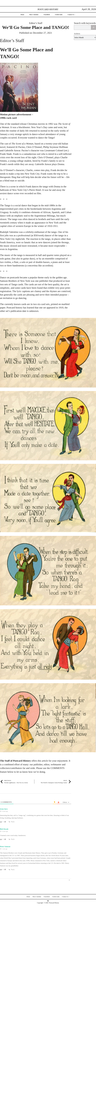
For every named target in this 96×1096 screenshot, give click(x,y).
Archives (77, 34)
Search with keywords (85, 23)
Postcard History (48, 9)
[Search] (93, 27)
